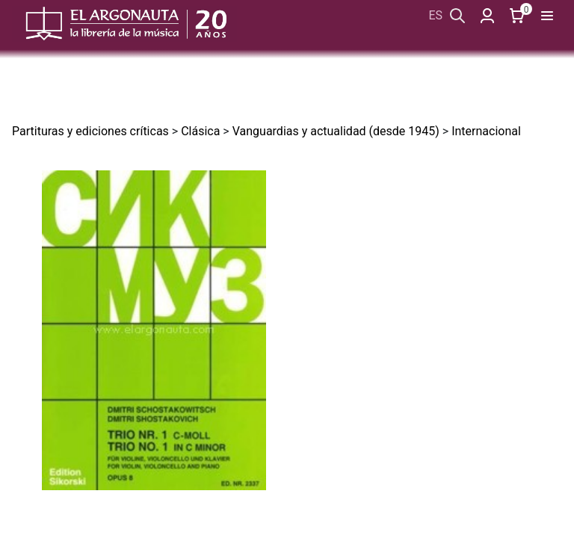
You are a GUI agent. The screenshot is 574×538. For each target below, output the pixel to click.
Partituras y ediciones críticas (90, 131)
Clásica (200, 131)
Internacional (486, 131)
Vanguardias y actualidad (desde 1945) (335, 131)
